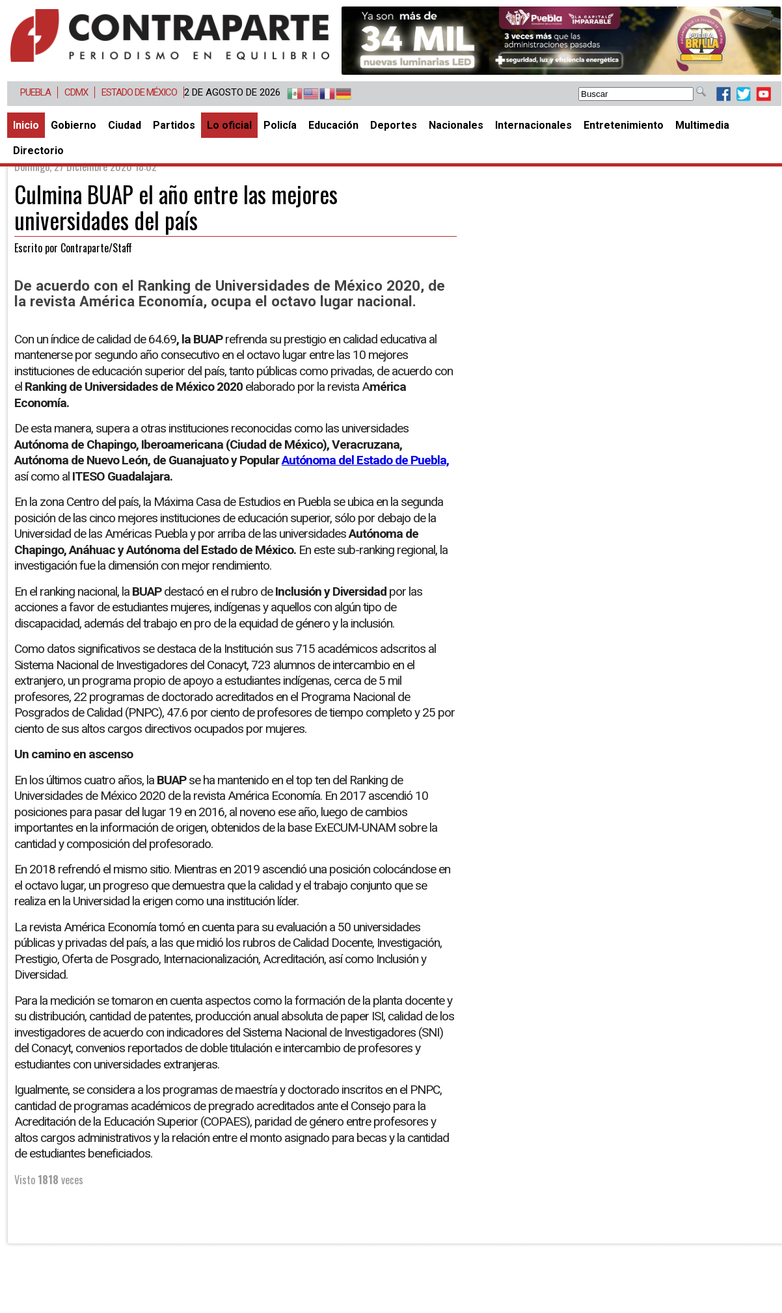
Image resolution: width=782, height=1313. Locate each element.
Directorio (38, 150)
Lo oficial (229, 125)
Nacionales (456, 125)
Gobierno (73, 125)
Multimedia (702, 125)
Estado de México (139, 92)
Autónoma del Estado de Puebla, (365, 460)
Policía (280, 125)
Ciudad (124, 125)
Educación (333, 125)
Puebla (35, 92)
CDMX (76, 92)
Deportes (393, 125)
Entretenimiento (624, 125)
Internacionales (533, 125)
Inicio (26, 125)
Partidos (174, 125)
